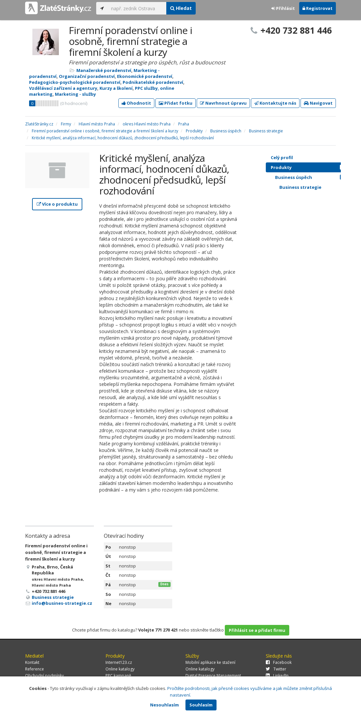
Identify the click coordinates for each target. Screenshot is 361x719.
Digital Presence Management (213, 675)
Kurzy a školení (116, 88)
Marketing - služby (75, 94)
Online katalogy (120, 669)
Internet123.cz (118, 662)
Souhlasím (201, 705)
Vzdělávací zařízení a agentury (63, 88)
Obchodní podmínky (44, 675)
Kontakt (32, 662)
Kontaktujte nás (275, 103)
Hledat (181, 8)
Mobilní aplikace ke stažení (210, 662)
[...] (137, 8)
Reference (34, 669)
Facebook (279, 662)
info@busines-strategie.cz (62, 603)
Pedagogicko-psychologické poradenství (74, 82)
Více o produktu (57, 204)
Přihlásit (283, 8)
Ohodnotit (136, 103)
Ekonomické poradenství (144, 76)
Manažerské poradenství (103, 70)
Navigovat (318, 103)
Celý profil (282, 157)
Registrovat (317, 8)
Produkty (309, 167)
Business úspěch (311, 177)
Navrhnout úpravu (223, 103)
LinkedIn (277, 675)
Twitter (276, 669)
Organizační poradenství (87, 76)
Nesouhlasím (164, 705)
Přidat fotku (175, 103)
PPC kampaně (118, 675)
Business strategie (53, 597)
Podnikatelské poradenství (153, 82)
